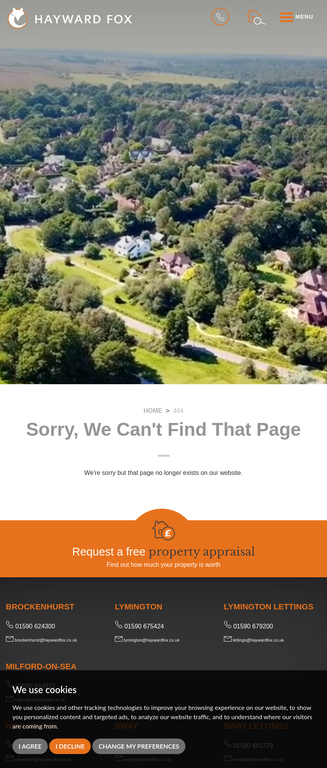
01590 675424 (139, 626)
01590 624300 (30, 626)
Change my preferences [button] (139, 746)
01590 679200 (248, 626)
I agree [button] (30, 746)
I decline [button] (70, 746)
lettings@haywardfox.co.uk (254, 640)
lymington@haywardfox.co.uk (147, 640)
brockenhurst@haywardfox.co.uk (41, 640)
